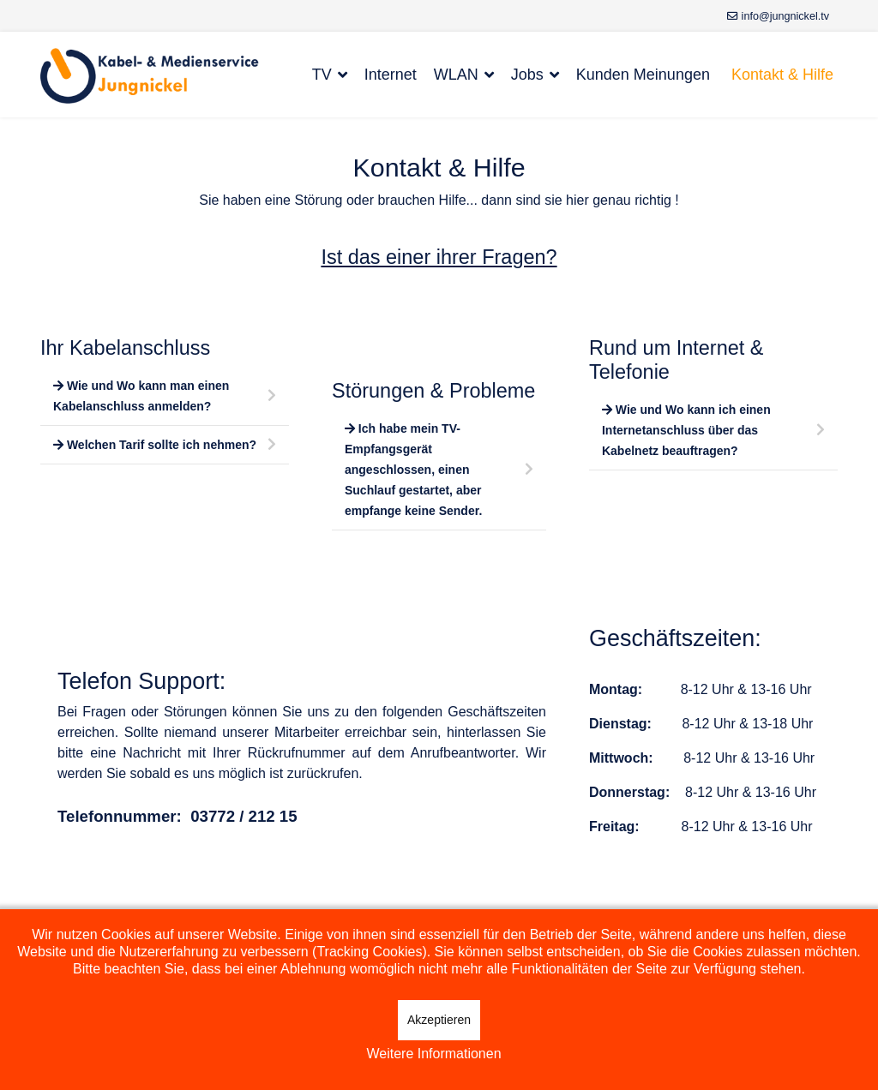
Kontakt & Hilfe (782, 74)
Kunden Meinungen (643, 74)
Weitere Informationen (433, 1053)
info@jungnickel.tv (785, 16)
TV (322, 74)
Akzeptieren (439, 1020)
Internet (390, 74)
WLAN (456, 74)
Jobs (527, 74)
